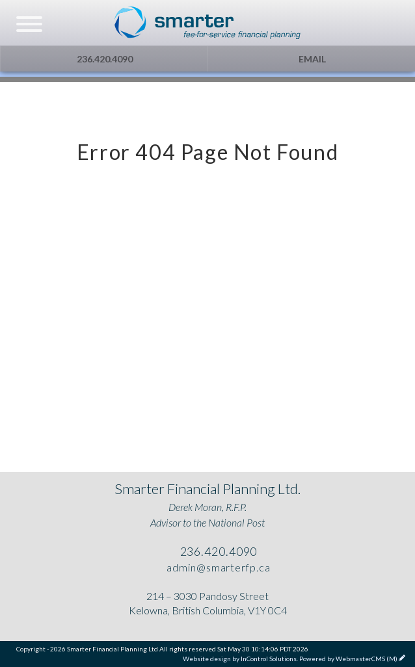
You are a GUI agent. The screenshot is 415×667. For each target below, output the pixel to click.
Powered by (348, 658)
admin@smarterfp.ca (217, 567)
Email (311, 58)
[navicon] (29, 25)
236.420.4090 (104, 58)
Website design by (240, 658)
